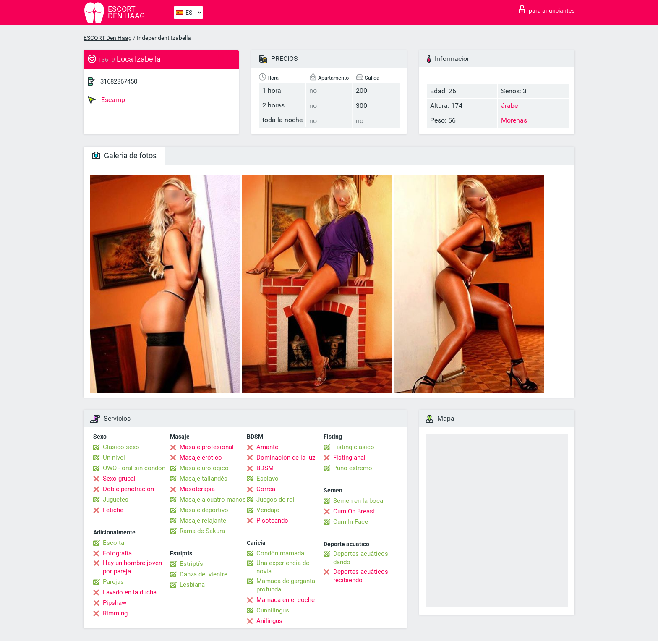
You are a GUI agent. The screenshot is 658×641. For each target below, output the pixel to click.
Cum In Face (350, 522)
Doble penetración (128, 489)
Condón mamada (280, 553)
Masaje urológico (204, 468)
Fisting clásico (353, 447)
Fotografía (117, 553)
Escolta (113, 543)
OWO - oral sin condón (134, 468)
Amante (267, 447)
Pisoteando (272, 520)
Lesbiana (192, 585)
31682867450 (118, 81)
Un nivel (114, 457)
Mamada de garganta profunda (285, 585)
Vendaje (267, 510)
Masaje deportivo (204, 510)
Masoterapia (197, 489)
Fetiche (113, 510)
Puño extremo (352, 468)
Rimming (115, 613)
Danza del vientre (203, 574)
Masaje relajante (203, 520)
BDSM (265, 468)
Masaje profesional (207, 447)
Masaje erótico (201, 457)
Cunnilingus (272, 610)
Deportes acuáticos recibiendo (360, 576)
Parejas (113, 582)
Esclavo (267, 478)
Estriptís (191, 564)
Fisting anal (349, 457)
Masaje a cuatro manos (213, 499)
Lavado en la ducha (130, 592)
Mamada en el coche (285, 600)
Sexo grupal (119, 478)
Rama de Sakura (202, 531)
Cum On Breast (354, 511)
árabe (509, 106)
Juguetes (115, 499)
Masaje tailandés (203, 478)
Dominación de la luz (285, 457)
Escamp (106, 100)
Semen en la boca (358, 501)
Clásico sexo (121, 447)
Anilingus (269, 621)
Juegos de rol (275, 499)
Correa (265, 489)
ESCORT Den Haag (108, 37)
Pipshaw (114, 603)
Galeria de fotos (124, 155)
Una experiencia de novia (282, 567)
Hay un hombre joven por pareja (132, 567)
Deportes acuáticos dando (360, 558)
